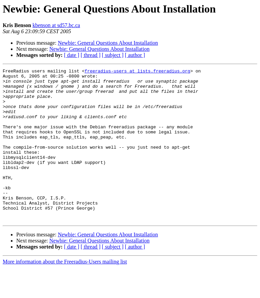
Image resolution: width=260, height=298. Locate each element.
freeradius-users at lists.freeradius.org (137, 72)
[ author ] (135, 55)
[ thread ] (91, 55)
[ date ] (71, 55)
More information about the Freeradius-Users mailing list (65, 292)
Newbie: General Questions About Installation (108, 43)
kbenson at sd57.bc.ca (56, 25)
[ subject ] (113, 55)
